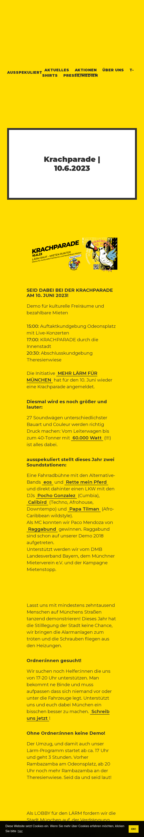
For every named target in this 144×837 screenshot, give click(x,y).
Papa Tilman (84, 509)
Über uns (113, 70)
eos (48, 482)
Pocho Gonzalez (56, 495)
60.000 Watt (87, 438)
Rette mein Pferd (86, 482)
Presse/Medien (80, 75)
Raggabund (42, 529)
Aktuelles (56, 70)
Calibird (37, 502)
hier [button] (20, 831)
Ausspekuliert (24, 72)
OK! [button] (133, 828)
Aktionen (86, 70)
